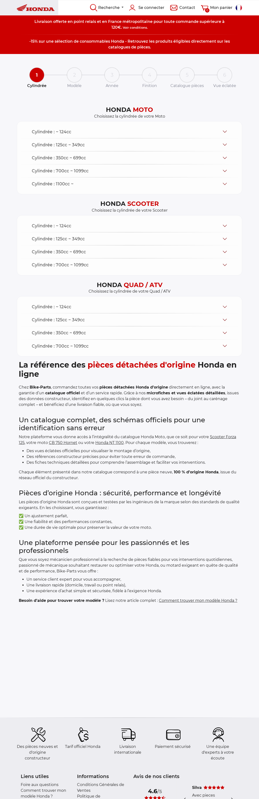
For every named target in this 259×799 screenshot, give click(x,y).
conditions (138, 27)
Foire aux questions (39, 784)
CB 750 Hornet (63, 442)
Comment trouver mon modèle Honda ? (198, 600)
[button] (129, 131)
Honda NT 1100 (109, 442)
